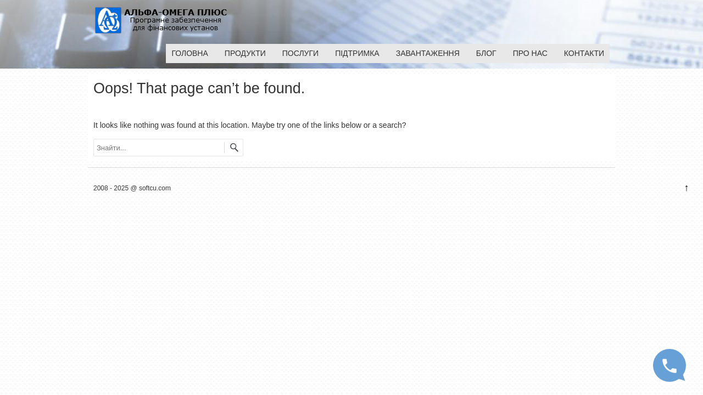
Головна (189, 53)
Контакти (584, 53)
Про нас (530, 53)
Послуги (300, 53)
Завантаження (428, 53)
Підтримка (357, 53)
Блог (486, 53)
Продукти (245, 53)
